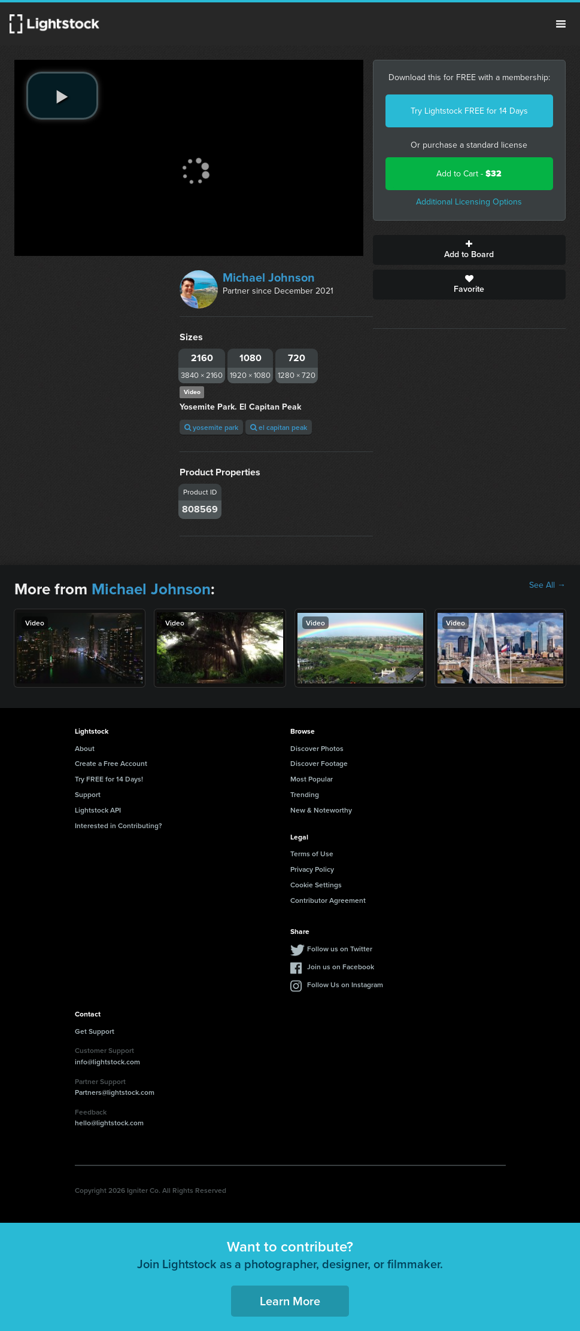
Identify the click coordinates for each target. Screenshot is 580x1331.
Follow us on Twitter (339, 949)
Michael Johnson (269, 277)
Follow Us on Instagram (345, 984)
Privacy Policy (312, 869)
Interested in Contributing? (118, 825)
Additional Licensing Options (469, 202)
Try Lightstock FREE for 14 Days (469, 111)
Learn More (290, 1300)
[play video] (62, 96)
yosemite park (211, 427)
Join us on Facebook (340, 966)
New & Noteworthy (321, 810)
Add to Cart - (469, 173)
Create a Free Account (111, 763)
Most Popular (311, 779)
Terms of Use (311, 853)
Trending (304, 794)
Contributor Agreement (328, 900)
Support (88, 794)
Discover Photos (317, 748)
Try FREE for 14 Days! (109, 779)
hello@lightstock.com (109, 1123)
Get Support (94, 1031)
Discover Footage (319, 763)
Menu (560, 23)
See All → (547, 585)
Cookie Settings (316, 885)
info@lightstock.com (107, 1062)
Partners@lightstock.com (114, 1092)
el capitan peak (278, 427)
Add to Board (469, 250)
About (85, 748)
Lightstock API (98, 810)
